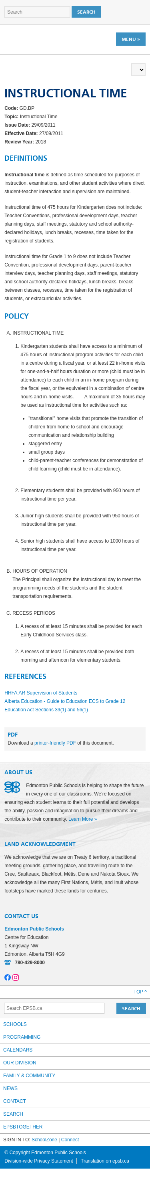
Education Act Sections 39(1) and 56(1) (46, 710)
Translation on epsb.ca (105, 1161)
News (10, 1088)
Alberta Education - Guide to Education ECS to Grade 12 (64, 701)
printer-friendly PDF (55, 743)
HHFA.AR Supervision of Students (40, 693)
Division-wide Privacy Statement (38, 1161)
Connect (70, 1140)
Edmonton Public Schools (39, 39)
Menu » (131, 39)
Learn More (80, 819)
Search (13, 1114)
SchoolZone (44, 1140)
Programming (21, 1037)
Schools (15, 1024)
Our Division (19, 1063)
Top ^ (140, 992)
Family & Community (29, 1075)
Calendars (17, 1050)
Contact (14, 1101)
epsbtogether (22, 1127)
